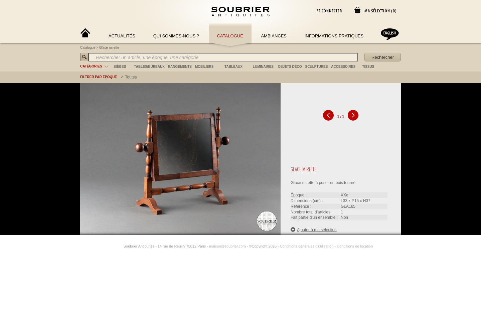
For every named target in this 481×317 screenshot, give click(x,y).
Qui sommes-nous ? (176, 35)
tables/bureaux (149, 66)
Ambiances (274, 35)
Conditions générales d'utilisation (306, 246)
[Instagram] (119, 246)
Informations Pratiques (334, 35)
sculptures (316, 66)
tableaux (233, 66)
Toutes (131, 77)
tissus (368, 66)
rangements (180, 66)
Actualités (122, 35)
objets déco (290, 66)
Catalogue (230, 35)
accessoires (343, 66)
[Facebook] (111, 246)
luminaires (263, 66)
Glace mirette (109, 47)
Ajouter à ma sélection (314, 229)
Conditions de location (355, 246)
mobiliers (204, 66)
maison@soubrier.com (227, 246)
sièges (120, 66)
